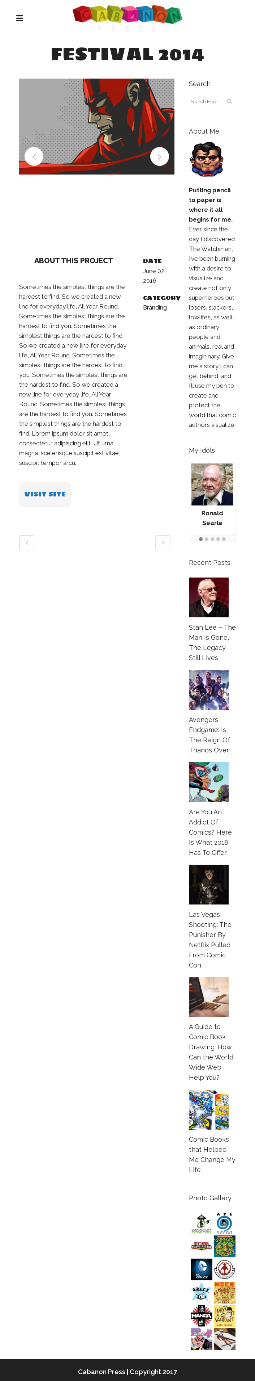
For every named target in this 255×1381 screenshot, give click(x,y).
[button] (201, 539)
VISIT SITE (45, 494)
